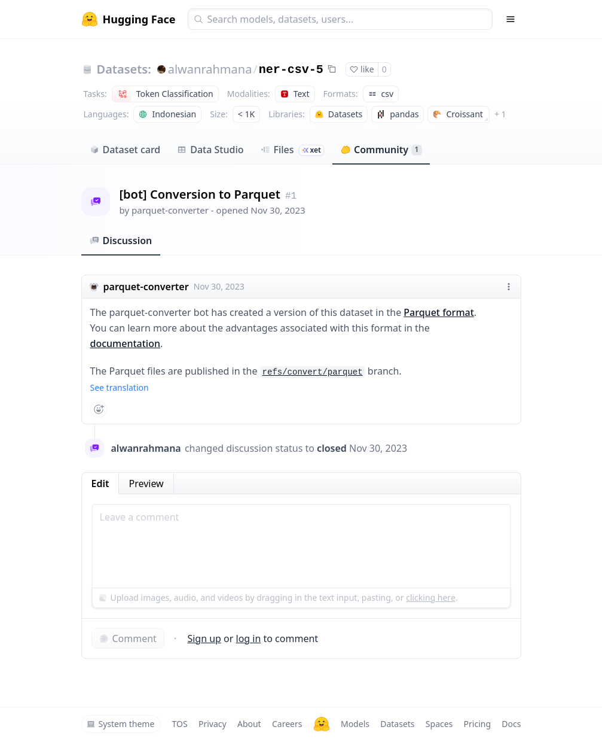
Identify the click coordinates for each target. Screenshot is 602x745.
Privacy (212, 723)
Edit (100, 483)
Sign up (204, 638)
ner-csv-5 (291, 70)
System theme (121, 723)
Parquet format (438, 312)
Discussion (121, 240)
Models (355, 723)
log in (248, 638)
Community (381, 149)
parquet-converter (170, 210)
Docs (511, 723)
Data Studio (210, 149)
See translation (119, 387)
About (249, 723)
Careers (287, 723)
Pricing (477, 723)
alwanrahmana (210, 69)
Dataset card (125, 149)
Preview (146, 483)
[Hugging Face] (321, 724)
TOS (180, 723)
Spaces (439, 723)
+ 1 (500, 114)
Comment (128, 638)
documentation (125, 343)
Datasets (397, 723)
